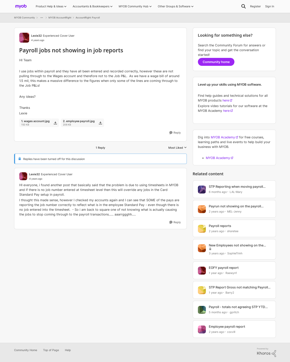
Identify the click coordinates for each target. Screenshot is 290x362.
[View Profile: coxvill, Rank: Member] (202, 329)
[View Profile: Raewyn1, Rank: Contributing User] (202, 271)
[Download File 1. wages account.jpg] (55, 123)
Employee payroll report (227, 326)
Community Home (25, 350)
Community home (216, 62)
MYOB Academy (223, 137)
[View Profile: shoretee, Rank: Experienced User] (202, 229)
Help (68, 350)
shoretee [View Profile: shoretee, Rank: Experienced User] (232, 231)
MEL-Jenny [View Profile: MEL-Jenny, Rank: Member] (234, 211)
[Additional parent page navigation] (41, 17)
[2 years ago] (216, 211)
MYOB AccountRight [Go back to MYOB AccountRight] (59, 17)
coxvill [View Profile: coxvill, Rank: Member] (231, 331)
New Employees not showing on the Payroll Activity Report (236, 245)
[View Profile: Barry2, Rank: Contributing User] (202, 290)
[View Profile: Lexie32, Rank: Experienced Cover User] (24, 38)
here (226, 100)
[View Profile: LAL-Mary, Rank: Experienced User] (202, 189)
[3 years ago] (216, 253)
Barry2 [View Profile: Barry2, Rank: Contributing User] (229, 292)
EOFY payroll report (224, 268)
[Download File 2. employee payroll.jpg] (100, 123)
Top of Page (51, 350)
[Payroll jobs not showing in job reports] (50, 179)
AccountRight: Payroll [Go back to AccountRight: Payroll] (88, 17)
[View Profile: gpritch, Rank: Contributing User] (202, 310)
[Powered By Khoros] (266, 352)
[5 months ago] (218, 312)
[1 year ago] (216, 273)
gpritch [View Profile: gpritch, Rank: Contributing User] (234, 312)
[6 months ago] (218, 192)
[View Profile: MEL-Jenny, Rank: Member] (202, 209)
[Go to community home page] (21, 6)
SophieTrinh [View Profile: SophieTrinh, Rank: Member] (234, 253)
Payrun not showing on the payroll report (235, 206)
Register (255, 6)
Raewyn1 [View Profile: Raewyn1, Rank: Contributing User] (231, 273)
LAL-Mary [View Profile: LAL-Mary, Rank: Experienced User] (236, 191)
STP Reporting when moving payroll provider (236, 187)
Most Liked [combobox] (177, 148)
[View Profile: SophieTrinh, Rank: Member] (202, 248)
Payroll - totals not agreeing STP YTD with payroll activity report (237, 307)
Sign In (269, 6)
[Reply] (175, 132)
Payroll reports (220, 226)
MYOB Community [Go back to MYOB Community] (24, 17)
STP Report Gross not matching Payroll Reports (238, 287)
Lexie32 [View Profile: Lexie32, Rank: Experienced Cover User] (36, 35)
